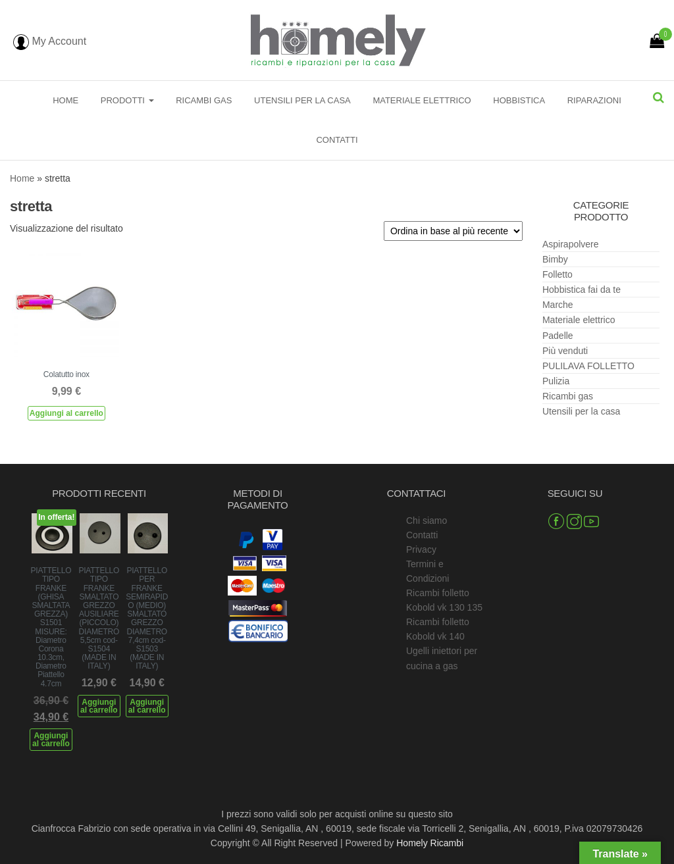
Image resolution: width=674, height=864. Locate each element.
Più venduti (565, 350)
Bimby (555, 259)
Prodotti (127, 100)
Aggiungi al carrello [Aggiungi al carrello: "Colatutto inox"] (66, 413)
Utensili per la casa (302, 100)
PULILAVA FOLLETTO (588, 366)
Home (65, 100)
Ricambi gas (204, 100)
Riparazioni (594, 100)
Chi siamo (426, 520)
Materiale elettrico (422, 100)
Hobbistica (519, 100)
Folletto (557, 274)
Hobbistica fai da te (581, 289)
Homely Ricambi (429, 843)
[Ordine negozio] (453, 231)
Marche (557, 304)
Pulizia (555, 381)
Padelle (557, 335)
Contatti (336, 140)
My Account (49, 41)
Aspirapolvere (570, 244)
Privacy (421, 549)
